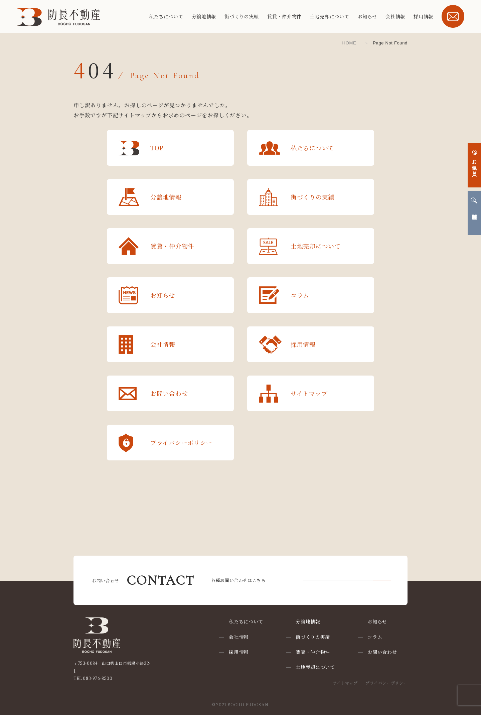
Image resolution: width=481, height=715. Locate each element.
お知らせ (367, 16)
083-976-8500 (97, 678)
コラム (374, 636)
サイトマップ (345, 683)
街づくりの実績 (241, 16)
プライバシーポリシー (386, 683)
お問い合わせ (382, 652)
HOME (349, 42)
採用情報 (423, 16)
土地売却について (329, 16)
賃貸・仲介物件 (284, 16)
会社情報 (395, 16)
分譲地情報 (204, 16)
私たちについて (166, 16)
